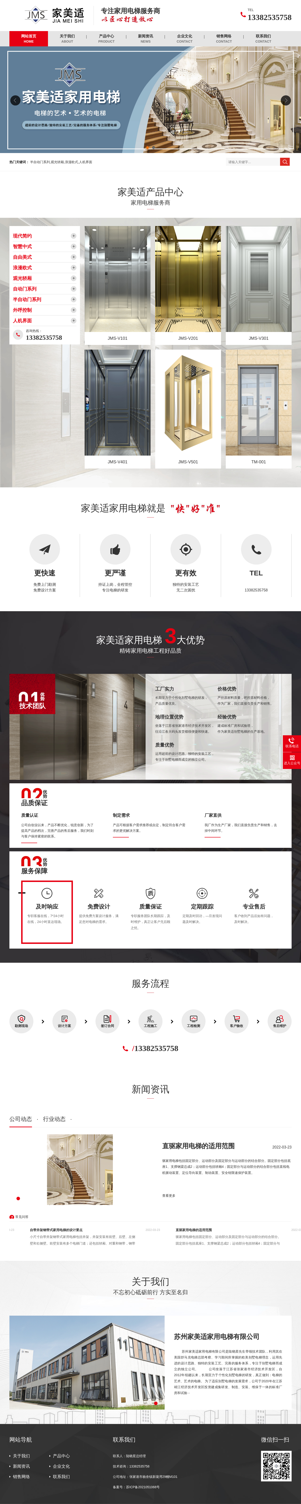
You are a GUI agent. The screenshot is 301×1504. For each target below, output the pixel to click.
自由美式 (22, 257)
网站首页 (28, 39)
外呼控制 (22, 310)
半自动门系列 (27, 299)
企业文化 (184, 39)
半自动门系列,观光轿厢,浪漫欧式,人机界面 (61, 162)
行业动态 (54, 1119)
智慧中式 (22, 246)
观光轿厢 (22, 278)
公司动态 (20, 1119)
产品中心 (106, 39)
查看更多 (168, 1195)
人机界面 (22, 320)
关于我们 (67, 39)
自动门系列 (24, 288)
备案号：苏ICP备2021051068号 (136, 1487)
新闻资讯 (145, 39)
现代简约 (22, 236)
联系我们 (263, 39)
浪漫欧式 (22, 267)
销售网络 (224, 39)
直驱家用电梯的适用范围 (198, 1146)
